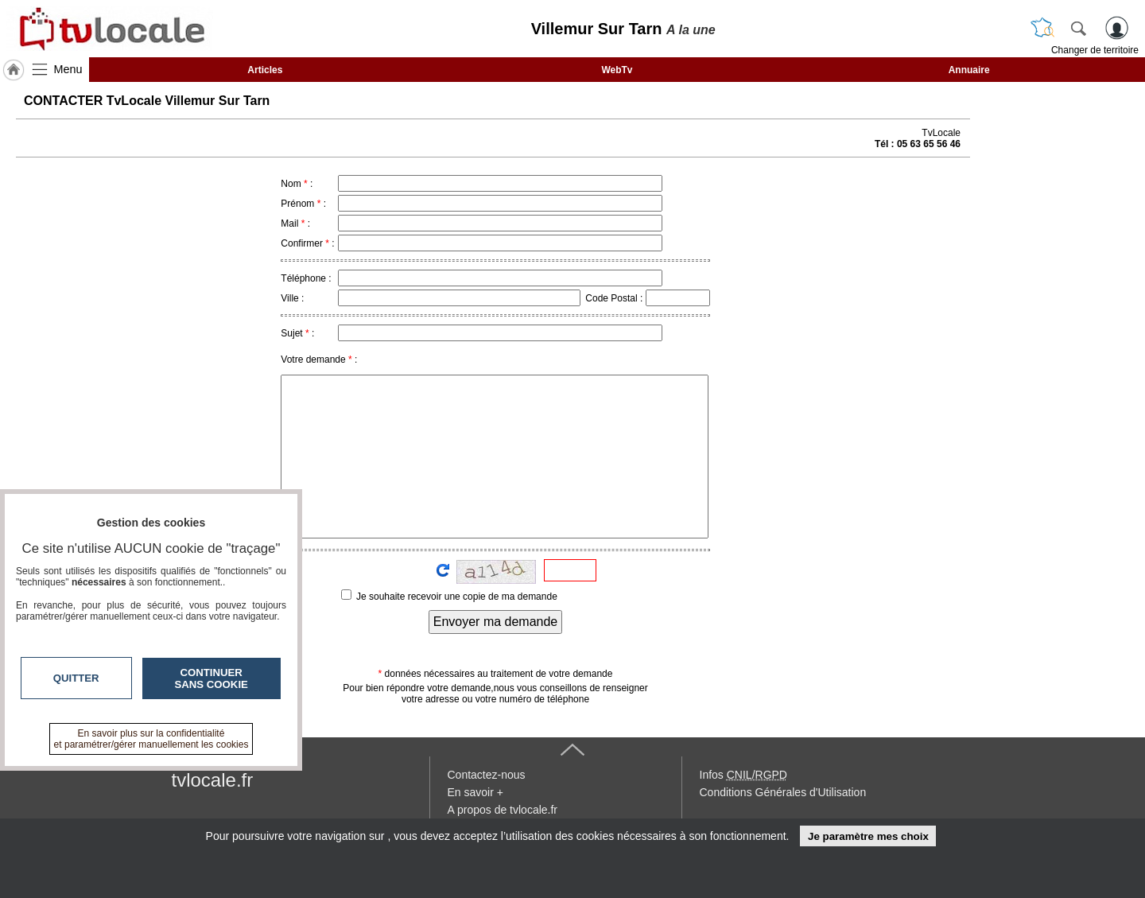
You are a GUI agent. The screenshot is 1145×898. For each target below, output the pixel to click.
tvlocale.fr (213, 780)
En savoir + (475, 792)
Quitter (76, 678)
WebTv (616, 70)
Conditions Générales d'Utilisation (783, 792)
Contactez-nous (487, 774)
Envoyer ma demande (495, 621)
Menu (68, 69)
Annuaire (969, 70)
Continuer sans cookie (211, 678)
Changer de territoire (1095, 50)
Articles (264, 70)
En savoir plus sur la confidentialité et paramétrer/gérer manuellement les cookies (151, 739)
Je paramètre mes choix (868, 836)
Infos (743, 774)
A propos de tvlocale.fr (503, 809)
